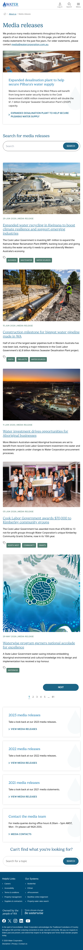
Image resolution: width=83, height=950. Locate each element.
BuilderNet (30, 884)
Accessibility (8, 888)
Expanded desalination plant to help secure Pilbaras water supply (40, 115)
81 (53, 696)
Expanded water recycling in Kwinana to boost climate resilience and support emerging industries (39, 229)
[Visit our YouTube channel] (28, 921)
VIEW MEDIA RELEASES (24, 729)
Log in (59, 5)
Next (61, 687)
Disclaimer (6, 944)
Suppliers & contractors (12, 901)
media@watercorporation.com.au (29, 44)
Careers (6, 884)
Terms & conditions (10, 892)
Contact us (23, 944)
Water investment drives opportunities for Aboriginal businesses (35, 433)
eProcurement (31, 892)
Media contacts (21, 834)
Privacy (14, 944)
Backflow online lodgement (36, 897)
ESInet (29, 888)
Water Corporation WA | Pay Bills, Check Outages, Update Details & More (5, 14)
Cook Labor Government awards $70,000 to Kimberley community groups (37, 520)
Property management (12, 897)
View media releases (24, 796)
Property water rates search (37, 901)
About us (12, 14)
